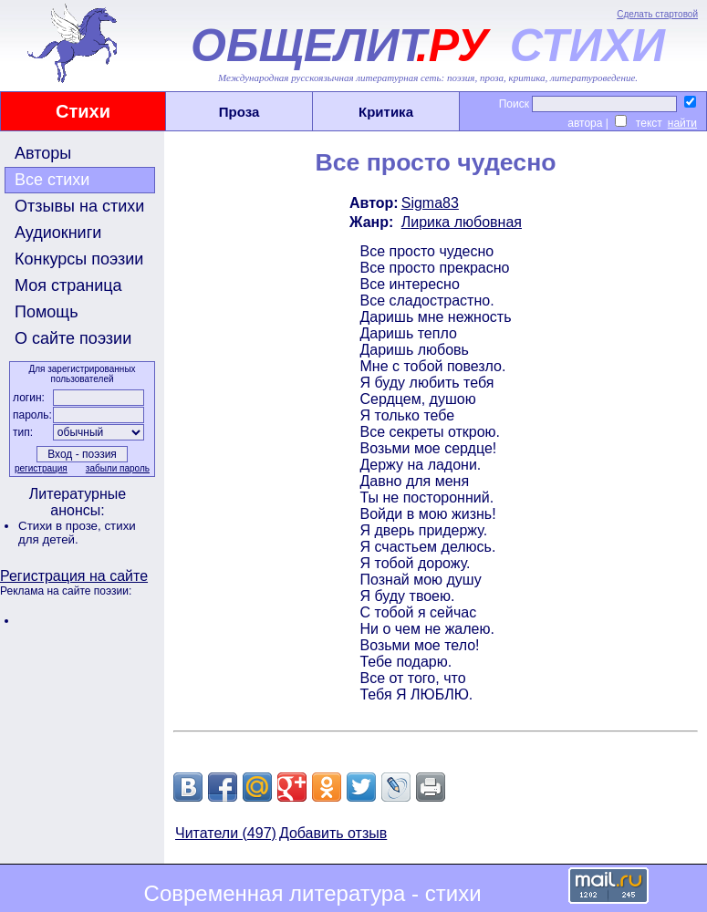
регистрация (41, 468)
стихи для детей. (77, 532)
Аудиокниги (58, 232)
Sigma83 (430, 203)
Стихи (83, 111)
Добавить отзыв (333, 833)
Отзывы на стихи (79, 206)
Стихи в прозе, (61, 526)
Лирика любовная (461, 222)
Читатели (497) (225, 833)
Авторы (43, 153)
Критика (386, 111)
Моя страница (68, 285)
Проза (239, 111)
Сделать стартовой (657, 14)
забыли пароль (118, 468)
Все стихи (52, 180)
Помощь (46, 312)
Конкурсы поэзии (79, 259)
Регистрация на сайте (74, 576)
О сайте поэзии (73, 338)
